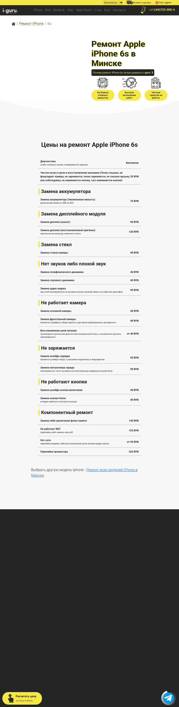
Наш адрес (163, 3)
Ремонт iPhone (31, 23)
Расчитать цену (22, 698)
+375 (156, 10)
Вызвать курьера (138, 2)
